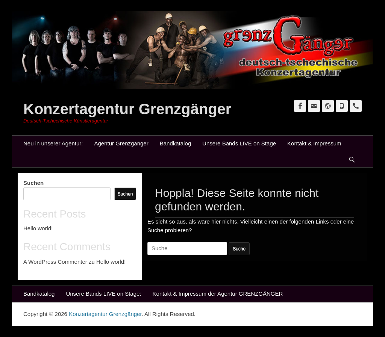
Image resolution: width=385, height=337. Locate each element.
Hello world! (38, 228)
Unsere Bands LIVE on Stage (239, 143)
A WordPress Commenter (55, 261)
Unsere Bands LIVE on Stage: (103, 293)
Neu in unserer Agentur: (53, 143)
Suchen (33, 183)
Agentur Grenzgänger (121, 143)
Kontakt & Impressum (314, 143)
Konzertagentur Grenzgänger (127, 109)
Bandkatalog (175, 143)
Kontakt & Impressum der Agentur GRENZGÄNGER (218, 293)
